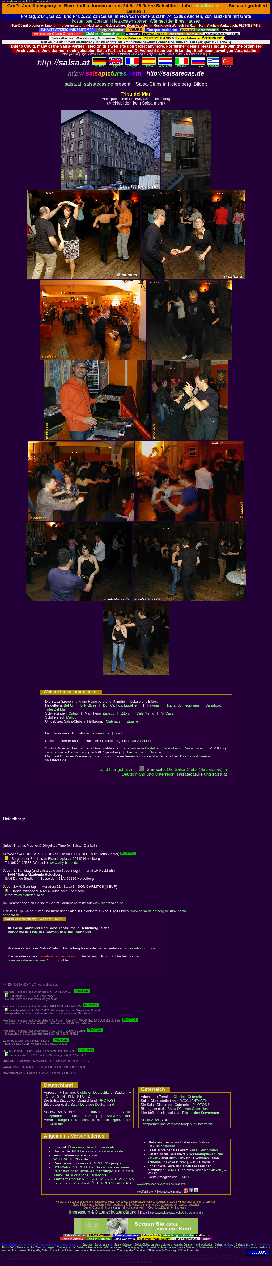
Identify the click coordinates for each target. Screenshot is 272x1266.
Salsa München (245, 1244)
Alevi (119, 733)
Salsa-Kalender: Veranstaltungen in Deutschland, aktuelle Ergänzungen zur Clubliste (87, 1120)
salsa (106, 1244)
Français (132, 65)
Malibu (71, 717)
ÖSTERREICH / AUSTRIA (112, 1183)
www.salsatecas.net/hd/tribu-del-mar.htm (26, 1)
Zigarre (132, 721)
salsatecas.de (98, 84)
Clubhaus (113, 721)
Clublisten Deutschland (95, 1092)
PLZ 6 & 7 (63, 1183)
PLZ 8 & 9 (81, 1183)
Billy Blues (88, 705)
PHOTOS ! (107, 1100)
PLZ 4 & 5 (126, 1179)
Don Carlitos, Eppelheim (121, 705)
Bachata (87, 1244)
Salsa (98, 1244)
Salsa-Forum (81, 1116)
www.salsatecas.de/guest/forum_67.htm (38, 960)
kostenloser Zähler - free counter (70, 1250)
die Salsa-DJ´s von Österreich (185, 1109)
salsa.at (73, 84)
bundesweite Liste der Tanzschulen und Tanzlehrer (49, 932)
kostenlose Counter (90, 21)
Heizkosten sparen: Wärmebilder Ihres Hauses (156, 21)
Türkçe (227, 65)
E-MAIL (184, 1177)
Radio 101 (8, 1247)
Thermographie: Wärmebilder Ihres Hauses (150, 1247)
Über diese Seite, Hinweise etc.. (92, 1147)
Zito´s (125, 713)
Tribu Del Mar (55, 709)
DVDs (105, 1163)
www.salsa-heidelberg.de (150, 911)
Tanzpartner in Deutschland (66, 752)
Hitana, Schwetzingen (182, 705)
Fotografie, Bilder (38, 1250)
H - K (66, 1096)
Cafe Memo (145, 713)
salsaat (219, 774)
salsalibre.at (206, 5)
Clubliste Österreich (188, 1097)
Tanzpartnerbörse (66, 1179)
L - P (75, 1096)
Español (149, 65)
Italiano (182, 65)
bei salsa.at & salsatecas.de (97, 1151)
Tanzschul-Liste (143, 741)
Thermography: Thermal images (36, 1247)
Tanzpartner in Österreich (145, 752)
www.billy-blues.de (64, 863)
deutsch (99, 65)
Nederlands (165, 65)
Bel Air (69, 705)
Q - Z (86, 1096)
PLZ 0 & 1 (89, 1179)
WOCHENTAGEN (194, 1101)
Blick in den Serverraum (200, 1113)
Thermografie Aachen (102, 1250)
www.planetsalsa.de (29, 895)
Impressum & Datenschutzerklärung (103, 1212)
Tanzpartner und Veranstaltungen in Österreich (176, 1124)
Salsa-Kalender (123, 1244)
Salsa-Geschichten (203, 1150)
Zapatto (108, 713)
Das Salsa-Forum (193, 756)
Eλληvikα (213, 65)
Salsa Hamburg (224, 1244)
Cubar (73, 713)
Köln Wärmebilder (188, 1250)
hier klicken (212, 1170)
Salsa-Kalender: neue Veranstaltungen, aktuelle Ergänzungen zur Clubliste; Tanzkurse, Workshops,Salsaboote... (94, 1171)
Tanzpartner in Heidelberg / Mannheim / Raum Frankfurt (165, 748)
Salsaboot (213, 705)
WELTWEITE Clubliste (70, 1159)
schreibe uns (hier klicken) (168, 1162)
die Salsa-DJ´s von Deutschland (89, 1104)
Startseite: (152, 769)
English (116, 65)
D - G (55, 1096)
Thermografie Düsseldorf (131, 1250)
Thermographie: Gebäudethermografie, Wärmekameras (90, 1247)
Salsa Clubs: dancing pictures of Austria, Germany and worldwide (174, 1244)
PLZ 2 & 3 (108, 1179)
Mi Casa (167, 713)
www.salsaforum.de (140, 948)
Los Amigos (100, 733)
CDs (93, 1163)
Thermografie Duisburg (162, 1250)
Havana (153, 705)
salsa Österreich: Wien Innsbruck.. (199, 1247)
